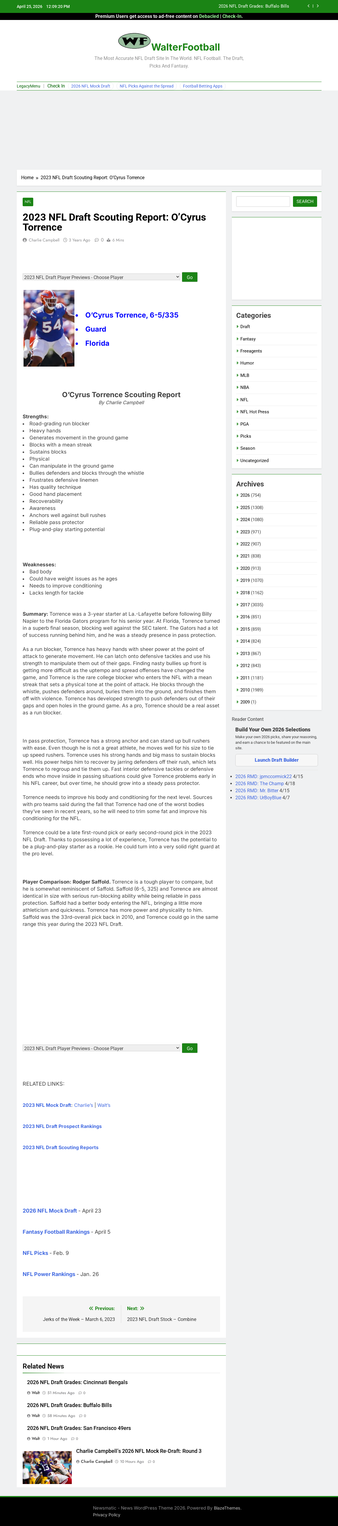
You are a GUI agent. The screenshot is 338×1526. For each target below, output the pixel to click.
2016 (245, 617)
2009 (245, 702)
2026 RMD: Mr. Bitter (257, 790)
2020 (245, 568)
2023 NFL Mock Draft (47, 1105)
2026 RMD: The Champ (260, 783)
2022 (245, 544)
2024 (245, 519)
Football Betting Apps (202, 86)
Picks (245, 436)
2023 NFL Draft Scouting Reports (61, 1148)
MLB (244, 375)
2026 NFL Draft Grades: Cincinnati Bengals (77, 1383)
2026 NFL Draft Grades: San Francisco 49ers (79, 1428)
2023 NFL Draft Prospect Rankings (62, 1126)
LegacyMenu (28, 86)
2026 (245, 495)
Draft (245, 326)
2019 (245, 580)
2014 (245, 641)
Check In (56, 86)
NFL (28, 201)
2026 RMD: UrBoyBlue (258, 797)
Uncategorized (254, 460)
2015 (245, 629)
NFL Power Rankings (49, 1274)
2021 (245, 556)
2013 (245, 653)
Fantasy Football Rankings (56, 1232)
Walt (36, 1393)
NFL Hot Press (254, 411)
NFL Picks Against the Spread (147, 86)
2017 (245, 604)
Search (305, 201)
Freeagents (251, 351)
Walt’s (103, 1105)
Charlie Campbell (44, 240)
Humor (247, 363)
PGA (244, 424)
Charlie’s (83, 1105)
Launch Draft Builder (277, 760)
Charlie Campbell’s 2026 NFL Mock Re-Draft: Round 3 (139, 1451)
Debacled (209, 16)
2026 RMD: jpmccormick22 (264, 776)
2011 (245, 678)
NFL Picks (35, 1253)
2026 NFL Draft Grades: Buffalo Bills (254, 6)
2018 (245, 592)
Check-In (232, 16)
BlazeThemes (227, 1508)
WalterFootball (185, 47)
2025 (245, 507)
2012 (245, 665)
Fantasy (248, 339)
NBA (244, 387)
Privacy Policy (106, 1514)
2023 (245, 532)
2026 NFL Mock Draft (90, 86)
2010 (245, 690)
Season (247, 448)
